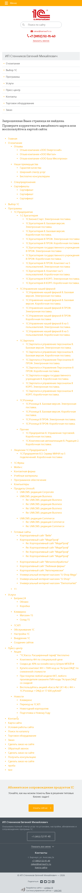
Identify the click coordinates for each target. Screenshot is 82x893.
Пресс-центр (13, 90)
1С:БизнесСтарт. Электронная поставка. (48, 219)
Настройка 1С (22, 634)
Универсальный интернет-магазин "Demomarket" (48, 583)
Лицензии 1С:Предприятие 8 (30, 450)
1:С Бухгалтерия (29, 215)
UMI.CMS (58, 890)
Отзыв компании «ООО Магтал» (38, 154)
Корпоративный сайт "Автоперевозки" (42, 570)
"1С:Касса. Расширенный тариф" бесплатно (44, 655)
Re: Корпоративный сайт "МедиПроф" (47, 543)
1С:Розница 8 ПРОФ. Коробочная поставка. (50, 423)
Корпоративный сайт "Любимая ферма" (42, 566)
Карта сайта (15, 722)
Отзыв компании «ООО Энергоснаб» (41, 150)
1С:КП (17, 625)
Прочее (24, 429)
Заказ (9, 110)
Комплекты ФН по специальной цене (41, 659)
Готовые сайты (22, 532)
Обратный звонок (18, 748)
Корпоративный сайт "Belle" (36, 535)
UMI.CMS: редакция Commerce (37, 518)
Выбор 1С (11, 70)
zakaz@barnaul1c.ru (41, 864)
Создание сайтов (23, 642)
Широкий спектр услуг (33, 172)
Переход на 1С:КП (30, 704)
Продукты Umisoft (24, 488)
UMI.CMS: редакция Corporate (37, 492)
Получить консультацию (22, 757)
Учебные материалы (26, 475)
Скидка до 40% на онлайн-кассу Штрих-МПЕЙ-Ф (47, 663)
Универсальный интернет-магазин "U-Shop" (45, 579)
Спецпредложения (24, 182)
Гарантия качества (30, 167)
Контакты (11, 96)
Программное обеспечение (30, 480)
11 (15, 589)
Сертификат (26, 190)
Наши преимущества (26, 164)
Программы (13, 76)
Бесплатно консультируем (35, 176)
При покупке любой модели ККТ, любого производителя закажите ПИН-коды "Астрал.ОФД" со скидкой (48, 679)
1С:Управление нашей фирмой (37, 288)
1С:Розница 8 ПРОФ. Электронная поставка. (51, 419)
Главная (12, 138)
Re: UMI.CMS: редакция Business (44, 499)
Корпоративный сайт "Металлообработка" (44, 561)
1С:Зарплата (27, 340)
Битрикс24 (20, 598)
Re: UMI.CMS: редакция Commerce (45, 522)
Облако (24, 601)
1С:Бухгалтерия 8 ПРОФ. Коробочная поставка (52, 243)
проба (11, 765)
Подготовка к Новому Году (35, 712)
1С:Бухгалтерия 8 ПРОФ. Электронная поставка (52, 239)
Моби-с (18, 467)
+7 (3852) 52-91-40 (41, 860)
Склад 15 (25, 619)
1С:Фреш (19, 462)
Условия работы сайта (21, 727)
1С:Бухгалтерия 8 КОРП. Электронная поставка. (53, 278)
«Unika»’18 (48, 888)
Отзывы (18, 146)
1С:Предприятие (23, 212)
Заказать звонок (41, 40)
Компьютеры (21, 484)
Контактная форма (24, 471)
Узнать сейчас (40, 808)
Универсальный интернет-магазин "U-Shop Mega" (48, 574)
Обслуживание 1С (24, 629)
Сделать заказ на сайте (21, 744)
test (10, 769)
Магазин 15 (26, 615)
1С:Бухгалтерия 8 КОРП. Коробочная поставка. (52, 283)
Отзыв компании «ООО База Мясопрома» (43, 158)
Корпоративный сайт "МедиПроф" (39, 539)
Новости (19, 696)
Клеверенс (20, 611)
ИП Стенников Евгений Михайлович (25, 822)
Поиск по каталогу (18, 731)
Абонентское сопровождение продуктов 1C (41, 787)
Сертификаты (21, 186)
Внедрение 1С (22, 638)
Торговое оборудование (20, 103)
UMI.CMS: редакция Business (36, 496)
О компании (13, 63)
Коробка (25, 606)
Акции (17, 651)
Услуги (10, 83)
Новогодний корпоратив (34, 708)
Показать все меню (41, 846)
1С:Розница (26, 400)
